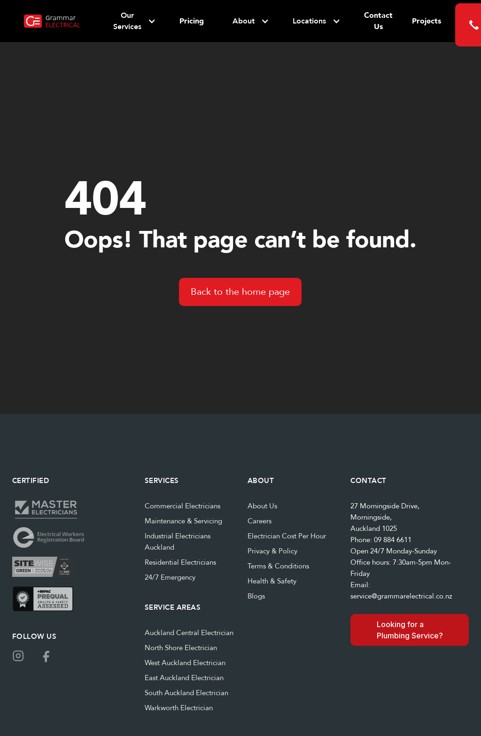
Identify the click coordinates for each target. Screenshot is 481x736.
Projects (426, 21)
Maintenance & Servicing (183, 521)
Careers (260, 521)
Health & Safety (272, 581)
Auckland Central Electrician (189, 632)
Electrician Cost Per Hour (287, 536)
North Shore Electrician (181, 647)
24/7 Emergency (170, 577)
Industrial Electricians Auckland (177, 541)
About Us (262, 506)
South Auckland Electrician (186, 693)
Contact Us (378, 21)
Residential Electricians (180, 562)
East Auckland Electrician (184, 677)
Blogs (256, 596)
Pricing (191, 21)
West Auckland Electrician (185, 662)
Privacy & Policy (272, 551)
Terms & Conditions (278, 566)
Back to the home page (240, 291)
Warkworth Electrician (179, 708)
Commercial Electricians (182, 506)
